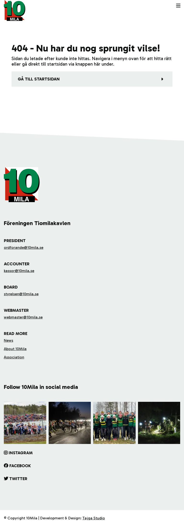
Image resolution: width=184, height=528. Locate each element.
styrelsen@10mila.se (21, 294)
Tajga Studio (93, 518)
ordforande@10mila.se (23, 247)
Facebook (20, 465)
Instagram (21, 452)
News (8, 340)
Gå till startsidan (39, 79)
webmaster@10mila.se (23, 317)
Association (14, 357)
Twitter (18, 478)
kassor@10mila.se (19, 270)
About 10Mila (15, 348)
